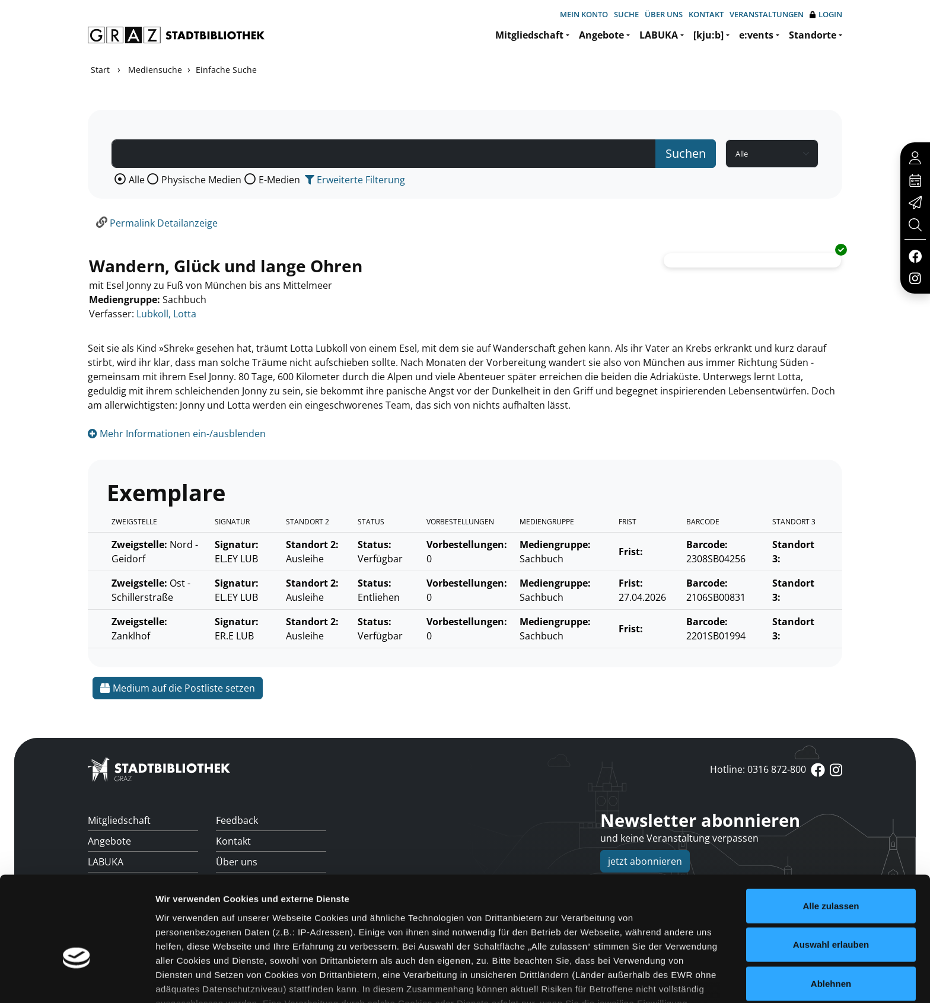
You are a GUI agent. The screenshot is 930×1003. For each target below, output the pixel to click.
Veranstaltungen (767, 14)
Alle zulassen (830, 831)
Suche (626, 14)
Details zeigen (631, 980)
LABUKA (658, 35)
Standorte (812, 35)
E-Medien (279, 179)
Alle (137, 179)
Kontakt (706, 14)
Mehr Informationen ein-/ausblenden (177, 433)
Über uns (664, 14)
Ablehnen (831, 909)
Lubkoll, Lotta (166, 313)
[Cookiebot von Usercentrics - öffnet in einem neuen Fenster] (77, 980)
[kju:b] (708, 35)
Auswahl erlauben (831, 870)
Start (100, 69)
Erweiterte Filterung (355, 179)
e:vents (756, 35)
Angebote (601, 35)
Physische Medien (201, 179)
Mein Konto (584, 14)
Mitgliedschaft (529, 35)
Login (826, 14)
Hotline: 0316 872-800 (758, 769)
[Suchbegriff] (384, 153)
